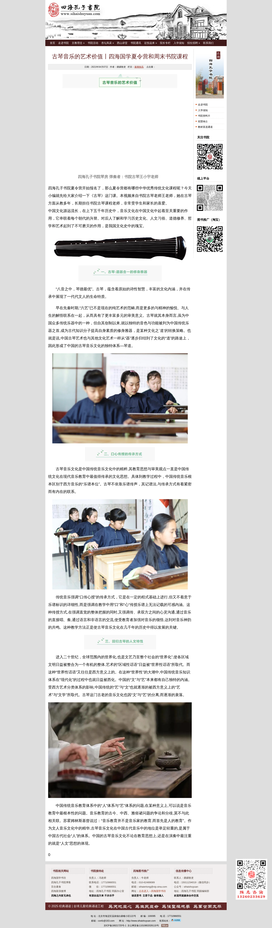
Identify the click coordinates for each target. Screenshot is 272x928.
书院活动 (93, 42)
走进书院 (63, 42)
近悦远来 (150, 42)
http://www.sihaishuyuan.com (141, 920)
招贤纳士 (203, 121)
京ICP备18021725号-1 (115, 925)
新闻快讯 (139, 67)
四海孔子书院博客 (61, 882)
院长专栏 (165, 42)
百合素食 (56, 886)
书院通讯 (136, 42)
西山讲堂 (122, 42)
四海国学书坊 (58, 877)
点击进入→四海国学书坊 (152, 891)
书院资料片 (204, 115)
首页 (52, 42)
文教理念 (78, 42)
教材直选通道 (205, 126)
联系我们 (208, 42)
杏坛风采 (107, 42)
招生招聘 (193, 42)
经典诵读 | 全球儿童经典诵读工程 (81, 906)
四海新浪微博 (58, 891)
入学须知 (179, 42)
